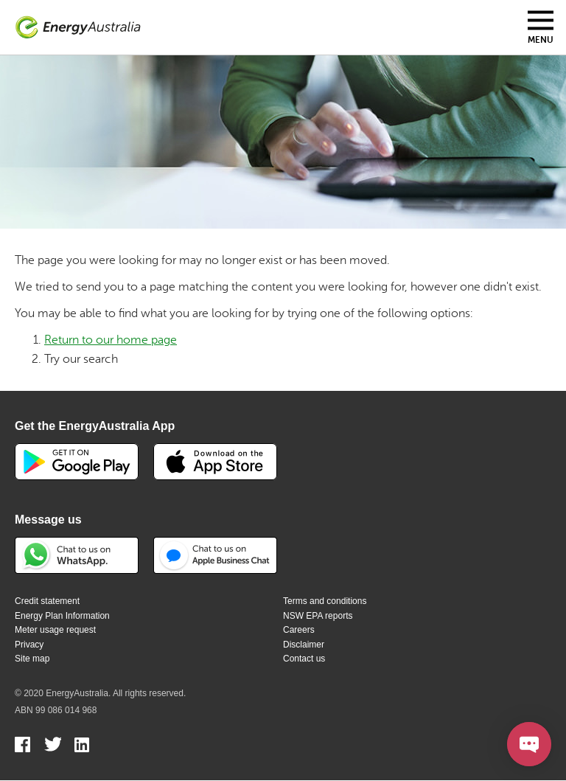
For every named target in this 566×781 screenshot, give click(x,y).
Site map (32, 658)
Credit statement (47, 601)
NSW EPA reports (317, 616)
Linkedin (82, 746)
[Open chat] (529, 744)
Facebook (23, 746)
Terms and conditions (324, 601)
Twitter (52, 746)
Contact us (304, 658)
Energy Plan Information (62, 616)
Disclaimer (303, 644)
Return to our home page (110, 340)
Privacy (29, 644)
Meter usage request (55, 630)
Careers (299, 630)
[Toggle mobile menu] (540, 27)
